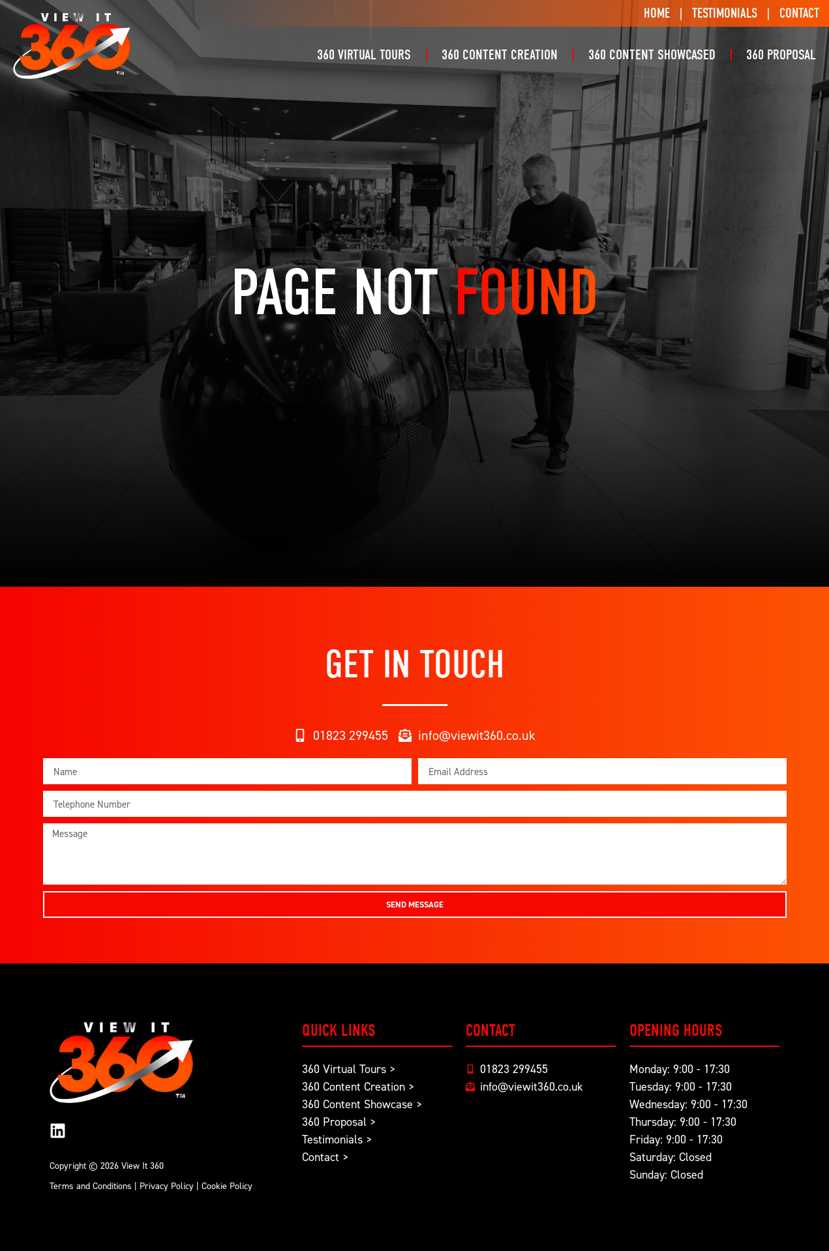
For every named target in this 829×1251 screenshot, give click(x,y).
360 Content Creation (500, 54)
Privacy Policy (167, 1185)
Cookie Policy (227, 1185)
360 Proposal (781, 54)
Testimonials (724, 13)
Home (657, 13)
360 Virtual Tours (364, 54)
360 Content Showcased (652, 54)
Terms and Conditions (91, 1185)
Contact (799, 13)
